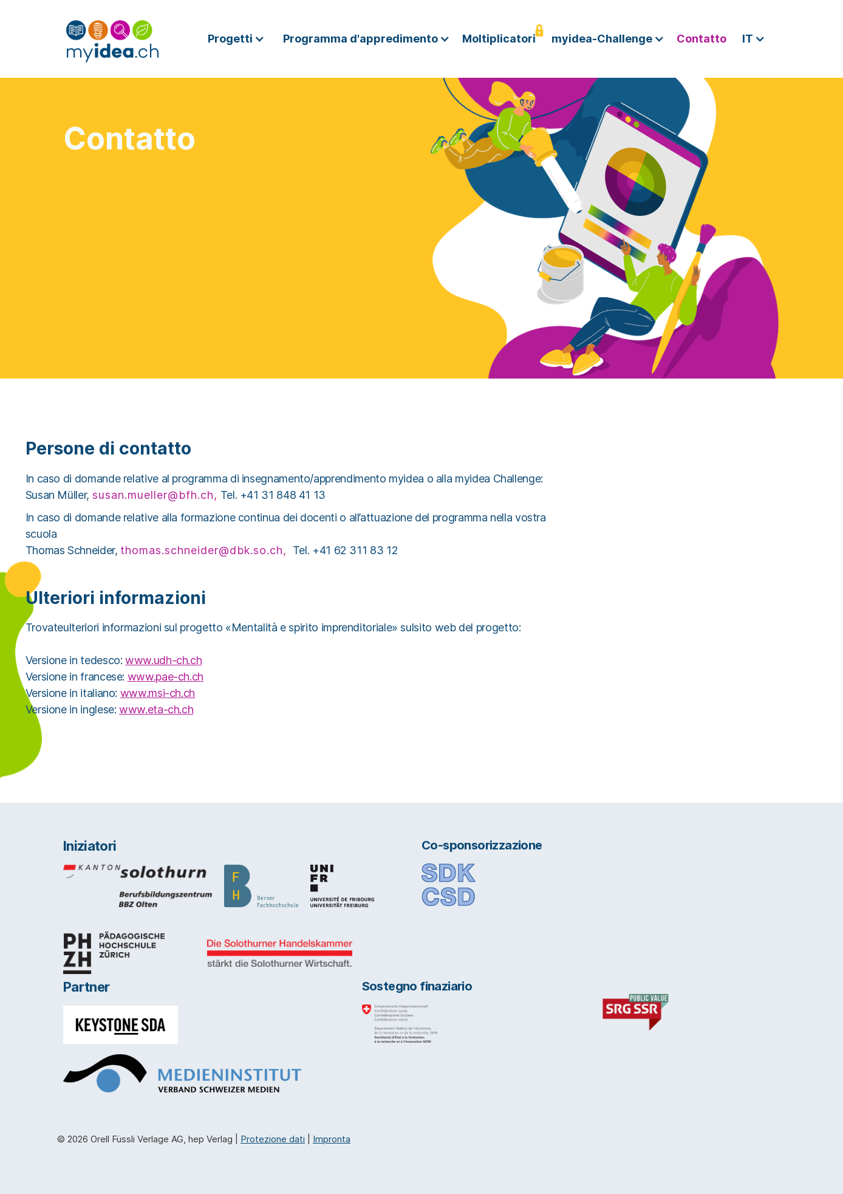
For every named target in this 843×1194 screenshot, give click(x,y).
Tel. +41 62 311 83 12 (345, 550)
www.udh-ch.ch (163, 660)
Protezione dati (273, 1139)
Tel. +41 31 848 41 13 (273, 495)
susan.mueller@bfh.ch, (154, 495)
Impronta (331, 1139)
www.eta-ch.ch (156, 709)
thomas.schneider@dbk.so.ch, (203, 550)
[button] (239, 39)
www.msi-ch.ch (157, 693)
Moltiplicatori (499, 38)
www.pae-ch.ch (165, 676)
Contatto (701, 38)
